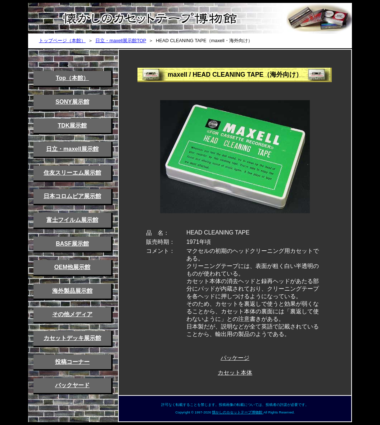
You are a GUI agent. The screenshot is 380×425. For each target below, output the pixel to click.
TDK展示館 (72, 125)
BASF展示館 (72, 244)
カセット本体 (235, 373)
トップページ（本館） (62, 40)
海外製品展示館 (72, 291)
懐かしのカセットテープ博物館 (237, 412)
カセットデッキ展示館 (72, 338)
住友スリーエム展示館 (72, 173)
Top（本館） (72, 78)
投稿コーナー (72, 362)
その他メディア (72, 314)
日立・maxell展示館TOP (120, 40)
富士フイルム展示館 (72, 220)
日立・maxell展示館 (72, 149)
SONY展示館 (72, 102)
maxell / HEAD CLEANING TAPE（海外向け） (235, 74)
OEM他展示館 (72, 267)
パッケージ (235, 358)
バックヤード (72, 385)
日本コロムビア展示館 (72, 196)
